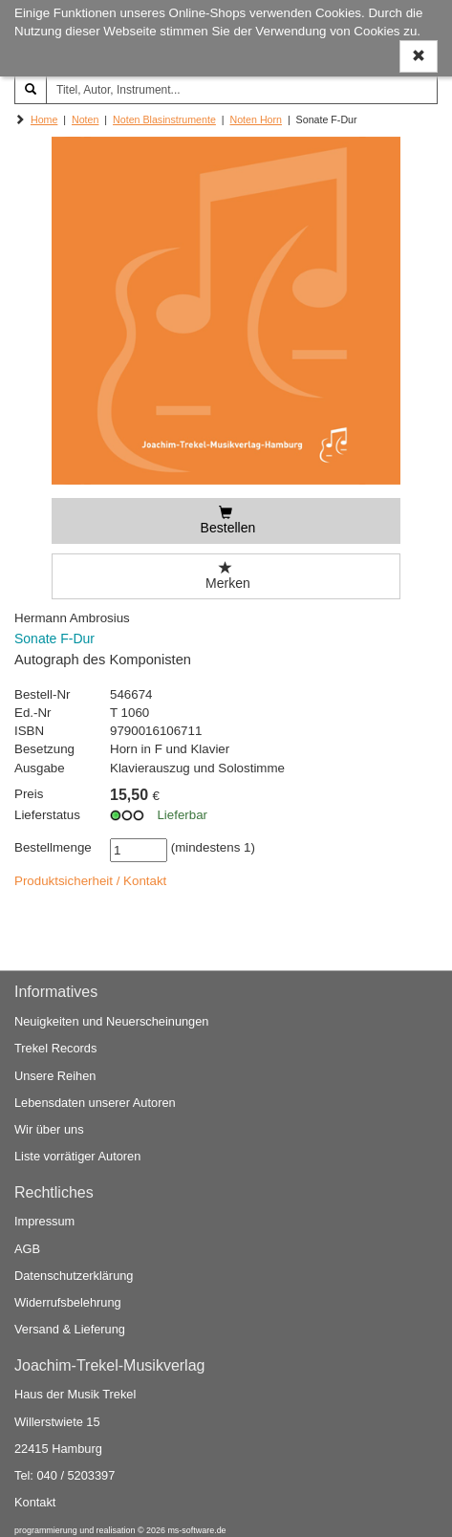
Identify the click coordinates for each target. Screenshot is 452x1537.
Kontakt (34, 1503)
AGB (27, 1249)
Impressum (44, 1222)
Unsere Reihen (55, 1076)
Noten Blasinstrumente (164, 119)
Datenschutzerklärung (73, 1275)
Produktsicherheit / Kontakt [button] (90, 881)
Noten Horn (256, 119)
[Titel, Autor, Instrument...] (242, 90)
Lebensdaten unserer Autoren (95, 1102)
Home (44, 119)
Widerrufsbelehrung (67, 1303)
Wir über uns (49, 1130)
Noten (85, 119)
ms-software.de (196, 1530)
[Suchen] (30, 90)
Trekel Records (55, 1049)
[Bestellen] (225, 521)
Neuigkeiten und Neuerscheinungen (111, 1022)
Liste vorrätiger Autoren (77, 1157)
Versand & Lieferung (69, 1330)
